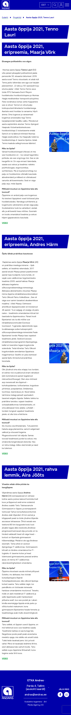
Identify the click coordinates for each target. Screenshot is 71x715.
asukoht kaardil (35, 689)
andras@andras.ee (36, 694)
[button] (45, 4)
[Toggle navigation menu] (67, 5)
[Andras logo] (6, 4)
